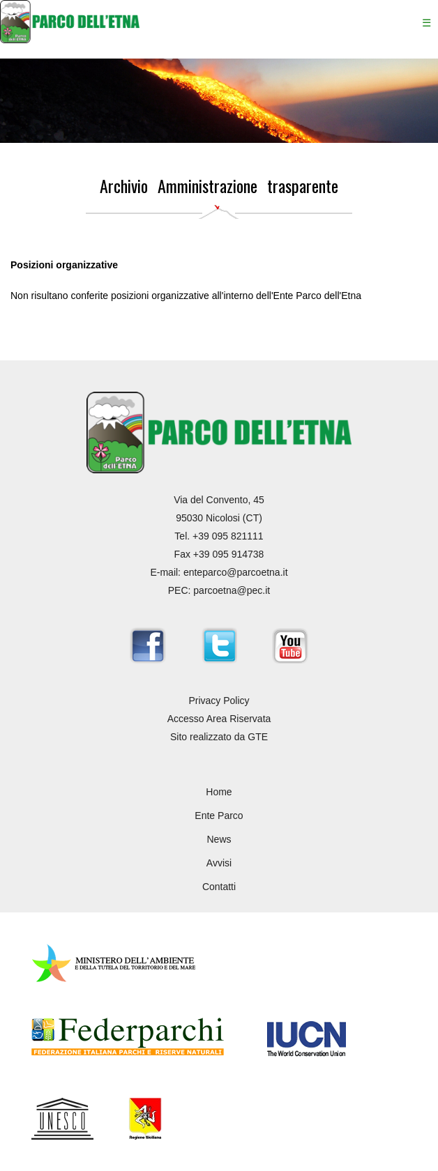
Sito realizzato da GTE (219, 736)
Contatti (219, 886)
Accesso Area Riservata (219, 718)
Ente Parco (219, 815)
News (218, 839)
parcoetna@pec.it (231, 590)
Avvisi (219, 862)
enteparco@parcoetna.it (235, 572)
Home (219, 791)
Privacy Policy (218, 700)
